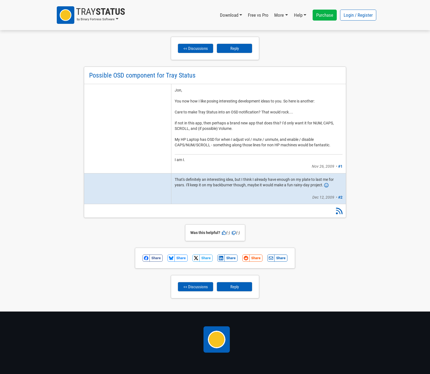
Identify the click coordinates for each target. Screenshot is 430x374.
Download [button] (229, 15)
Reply (234, 48)
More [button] (279, 15)
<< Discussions (195, 48)
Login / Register (358, 15)
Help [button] (298, 15)
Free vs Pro (258, 15)
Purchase (324, 15)
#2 (340, 197)
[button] (91, 15)
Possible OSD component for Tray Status (142, 75)
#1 (340, 166)
